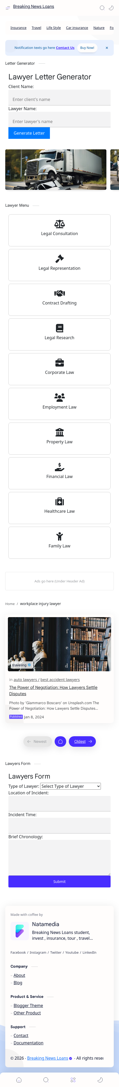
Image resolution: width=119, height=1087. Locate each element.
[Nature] (98, 28)
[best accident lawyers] (60, 679)
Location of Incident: (28, 793)
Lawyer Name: (22, 108)
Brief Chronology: (25, 837)
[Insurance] (19, 28)
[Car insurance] (77, 28)
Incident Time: (22, 814)
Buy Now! (87, 47)
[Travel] (36, 28)
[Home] (60, 741)
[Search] (102, 8)
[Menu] (73, 1079)
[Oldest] (82, 741)
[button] (111, 8)
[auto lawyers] (26, 679)
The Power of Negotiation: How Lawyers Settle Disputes (53, 691)
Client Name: (21, 86)
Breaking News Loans (33, 6)
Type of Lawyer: (23, 786)
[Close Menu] (106, 47)
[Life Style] (53, 28)
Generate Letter (29, 133)
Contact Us (65, 47)
